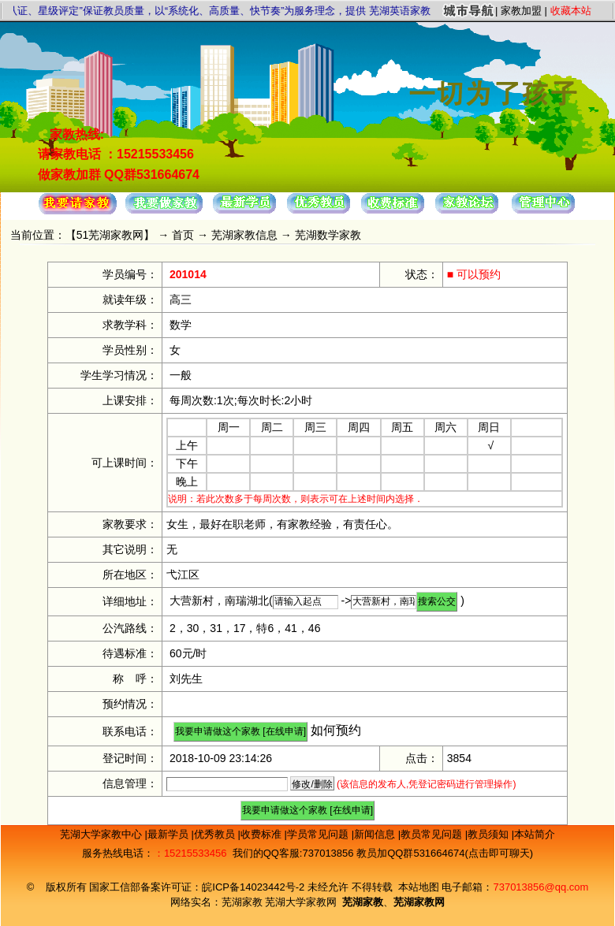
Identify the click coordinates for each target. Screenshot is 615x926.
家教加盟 (521, 11)
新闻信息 (376, 834)
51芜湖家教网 (110, 235)
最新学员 (169, 834)
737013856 (327, 853)
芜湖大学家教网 (301, 902)
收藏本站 (570, 11)
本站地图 (418, 887)
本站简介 (534, 834)
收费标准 (262, 834)
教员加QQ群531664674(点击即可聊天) (444, 853)
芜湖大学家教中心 (102, 834)
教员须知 (490, 834)
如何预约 (336, 730)
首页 (183, 235)
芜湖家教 (242, 902)
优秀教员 (216, 834)
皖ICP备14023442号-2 (255, 887)
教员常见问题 (433, 834)
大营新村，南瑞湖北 (219, 600)
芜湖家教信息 (244, 235)
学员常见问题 (319, 834)
